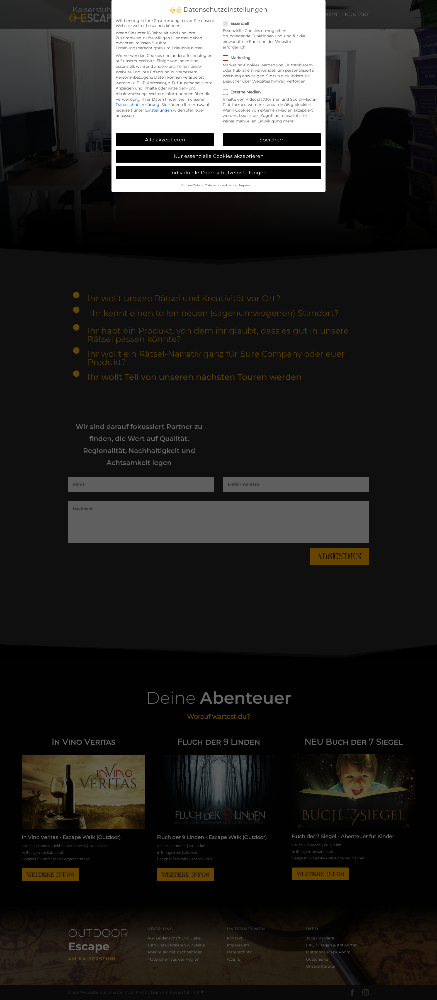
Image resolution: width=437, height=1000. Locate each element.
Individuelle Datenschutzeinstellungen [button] (218, 172)
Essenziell (238, 23)
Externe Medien (244, 92)
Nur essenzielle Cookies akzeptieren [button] (219, 156)
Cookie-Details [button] (192, 185)
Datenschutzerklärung (137, 104)
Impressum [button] (247, 185)
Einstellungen (158, 110)
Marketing (239, 57)
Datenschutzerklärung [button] (221, 185)
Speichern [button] (272, 140)
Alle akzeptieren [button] (165, 140)
